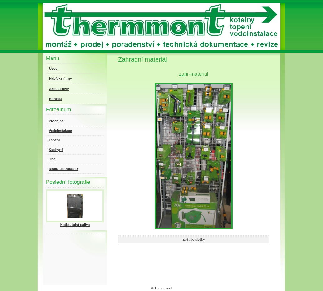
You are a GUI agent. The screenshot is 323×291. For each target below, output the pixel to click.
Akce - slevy (59, 89)
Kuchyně (56, 150)
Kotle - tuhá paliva (75, 225)
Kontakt (55, 99)
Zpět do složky (194, 239)
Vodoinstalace (60, 131)
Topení (54, 140)
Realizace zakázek (63, 169)
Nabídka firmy (60, 78)
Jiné (52, 159)
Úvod (53, 68)
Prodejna (56, 121)
